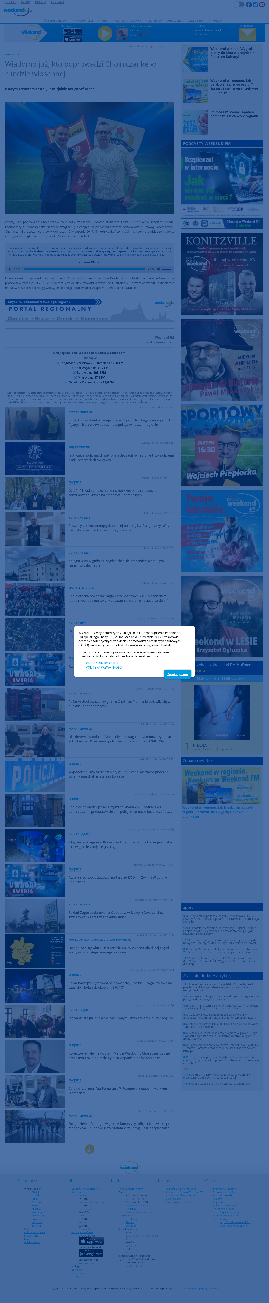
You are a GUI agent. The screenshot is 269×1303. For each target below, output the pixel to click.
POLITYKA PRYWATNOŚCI (104, 667)
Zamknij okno (177, 674)
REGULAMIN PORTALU (102, 663)
